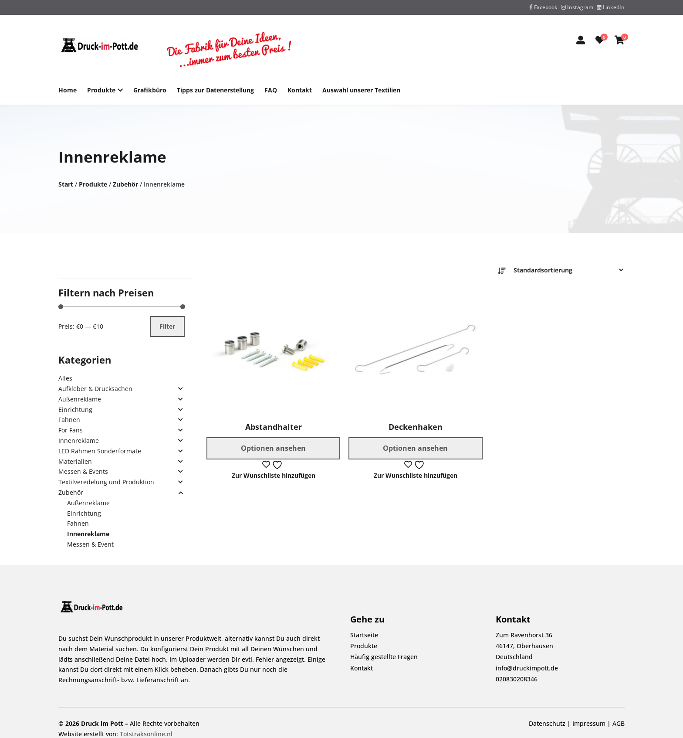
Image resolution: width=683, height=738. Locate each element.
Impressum (588, 723)
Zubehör (125, 184)
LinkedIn (611, 7)
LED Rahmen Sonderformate (99, 451)
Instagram (577, 7)
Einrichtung (75, 409)
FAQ (270, 90)
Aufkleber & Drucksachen (95, 388)
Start (65, 184)
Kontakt (299, 90)
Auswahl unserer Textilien (361, 90)
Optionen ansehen (273, 448)
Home (67, 90)
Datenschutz (547, 723)
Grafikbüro (149, 90)
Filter (167, 326)
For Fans (70, 430)
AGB (618, 723)
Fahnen (69, 419)
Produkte (101, 90)
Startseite (364, 635)
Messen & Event (90, 544)
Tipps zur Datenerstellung (215, 90)
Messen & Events (83, 471)
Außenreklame (79, 399)
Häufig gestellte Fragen (384, 657)
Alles (65, 378)
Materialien (75, 461)
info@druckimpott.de (527, 668)
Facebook (543, 7)
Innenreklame (78, 440)
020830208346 (517, 679)
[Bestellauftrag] (566, 270)
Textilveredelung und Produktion (106, 482)
